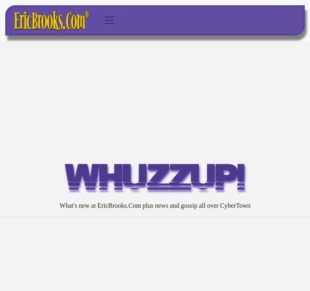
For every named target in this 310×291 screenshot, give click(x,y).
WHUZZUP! (155, 180)
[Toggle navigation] (109, 20)
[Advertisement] (155, 101)
